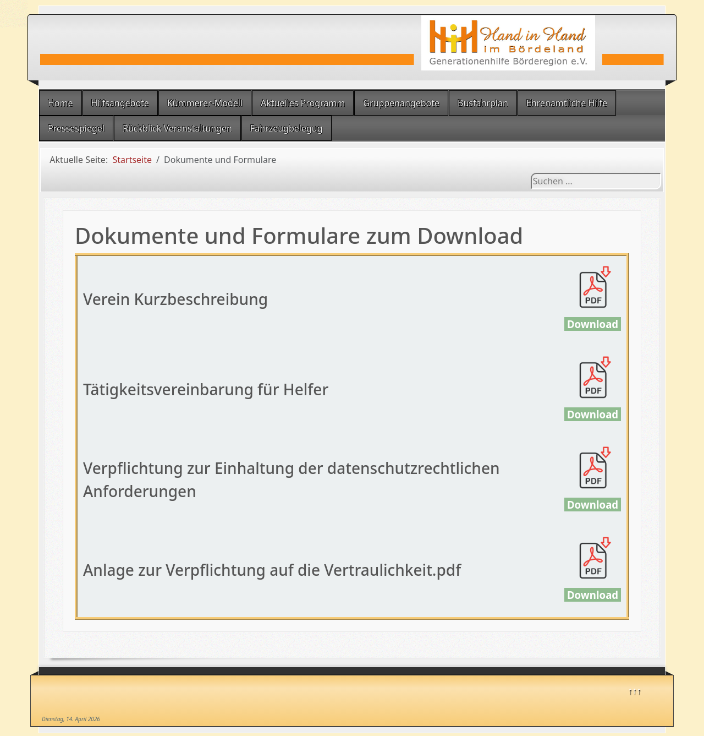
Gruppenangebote (401, 103)
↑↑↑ (634, 690)
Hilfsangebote (120, 103)
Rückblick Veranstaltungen (177, 128)
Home (60, 103)
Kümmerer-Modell (205, 103)
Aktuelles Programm (303, 103)
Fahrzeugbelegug (286, 128)
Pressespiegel (76, 128)
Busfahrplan (483, 103)
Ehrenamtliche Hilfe (566, 103)
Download (592, 324)
